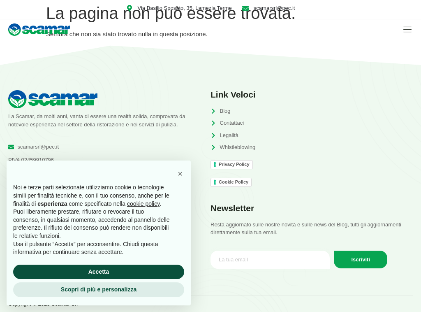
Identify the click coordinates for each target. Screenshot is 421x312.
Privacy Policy (234, 164)
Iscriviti (361, 259)
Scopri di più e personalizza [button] (98, 289)
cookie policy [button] (143, 203)
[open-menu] (405, 29)
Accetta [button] (98, 271)
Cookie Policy (233, 181)
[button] (180, 173)
